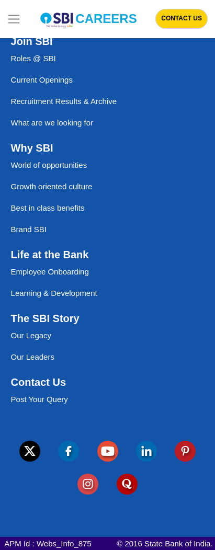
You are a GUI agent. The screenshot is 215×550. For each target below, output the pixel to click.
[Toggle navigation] (14, 19)
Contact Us (181, 18)
